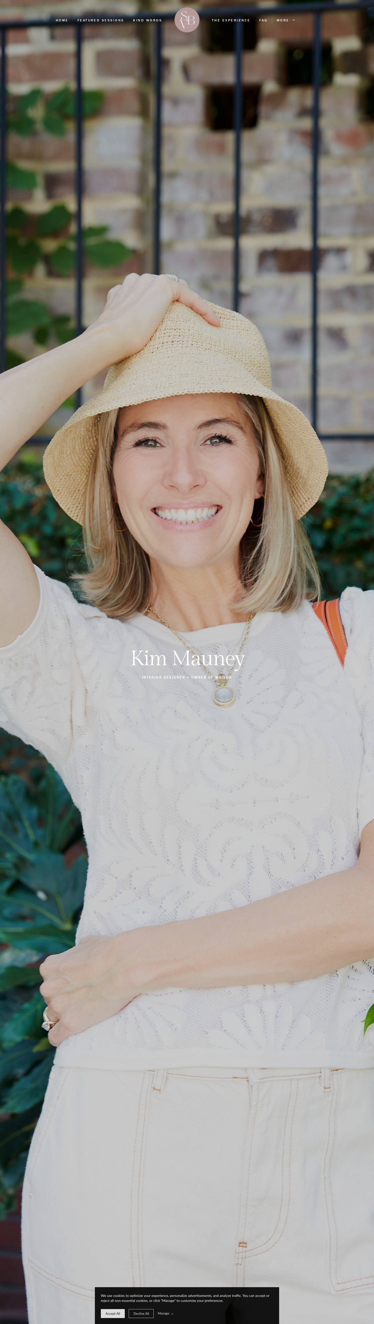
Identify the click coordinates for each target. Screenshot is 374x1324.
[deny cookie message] (141, 1313)
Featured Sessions (100, 20)
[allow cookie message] (113, 1313)
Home (62, 20)
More (286, 20)
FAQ (263, 20)
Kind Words (147, 20)
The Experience (231, 20)
